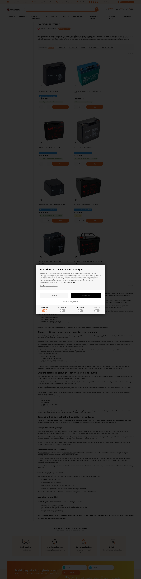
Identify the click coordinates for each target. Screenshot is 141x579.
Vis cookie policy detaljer (70, 302)
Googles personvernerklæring (49, 286)
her (74, 282)
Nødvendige (44, 309)
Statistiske (97, 309)
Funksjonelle (80, 309)
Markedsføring (62, 309)
